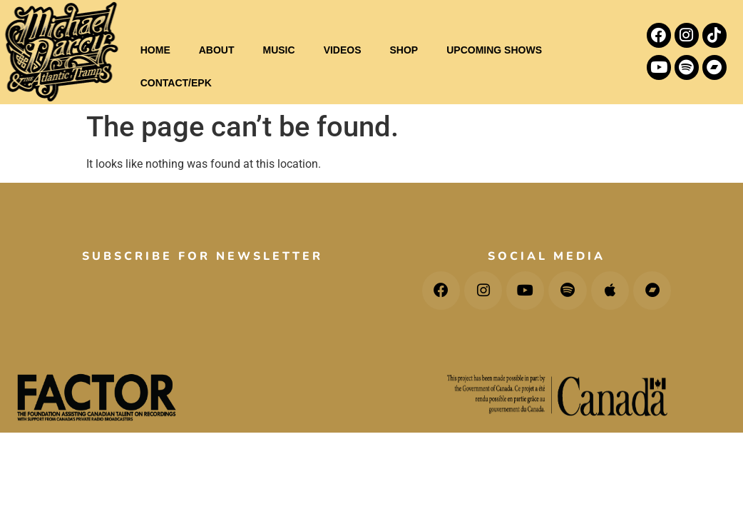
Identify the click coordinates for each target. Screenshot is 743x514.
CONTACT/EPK (176, 83)
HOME (155, 50)
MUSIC (279, 50)
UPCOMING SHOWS (494, 50)
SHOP (404, 50)
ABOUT (217, 50)
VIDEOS (343, 50)
